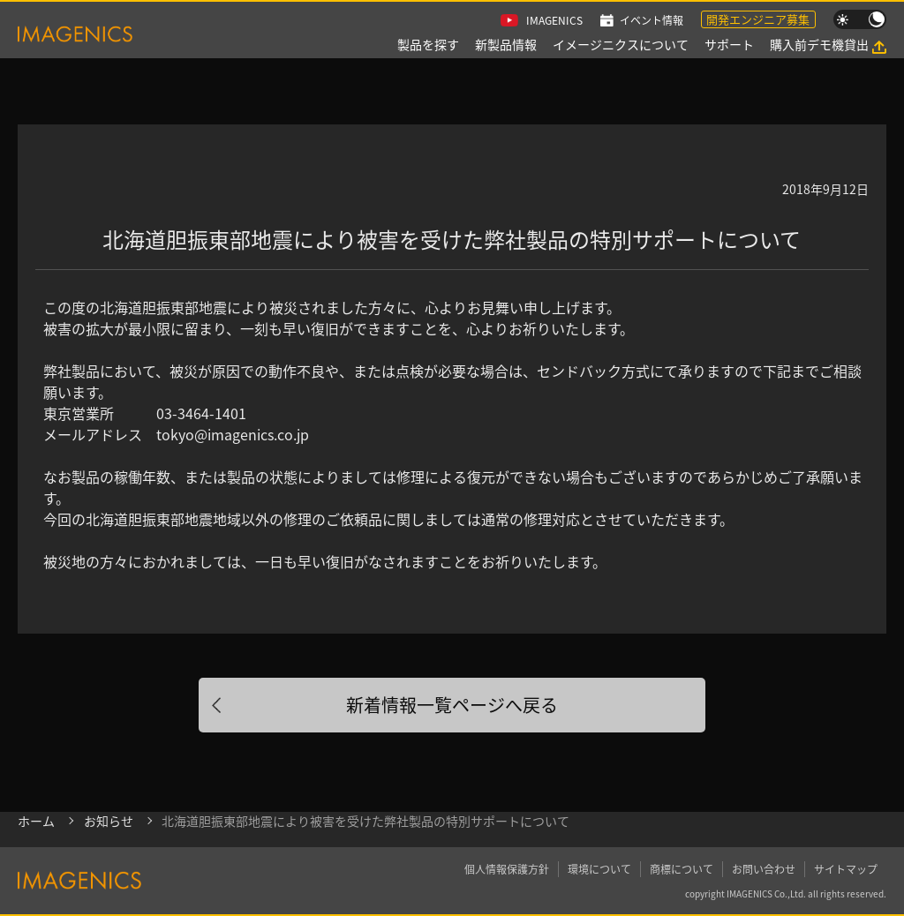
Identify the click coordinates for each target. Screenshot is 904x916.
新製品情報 (506, 44)
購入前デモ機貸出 (819, 44)
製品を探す (428, 44)
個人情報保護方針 (506, 868)
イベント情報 (651, 19)
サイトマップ (846, 868)
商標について (681, 868)
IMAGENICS (554, 19)
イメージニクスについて (621, 44)
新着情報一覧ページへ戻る (452, 704)
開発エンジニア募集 (758, 19)
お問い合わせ (763, 868)
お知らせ (108, 821)
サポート (729, 44)
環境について (599, 868)
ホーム (36, 821)
